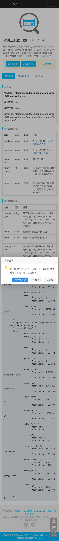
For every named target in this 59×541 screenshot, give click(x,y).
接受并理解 (20, 280)
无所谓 (49, 280)
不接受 (36, 280)
